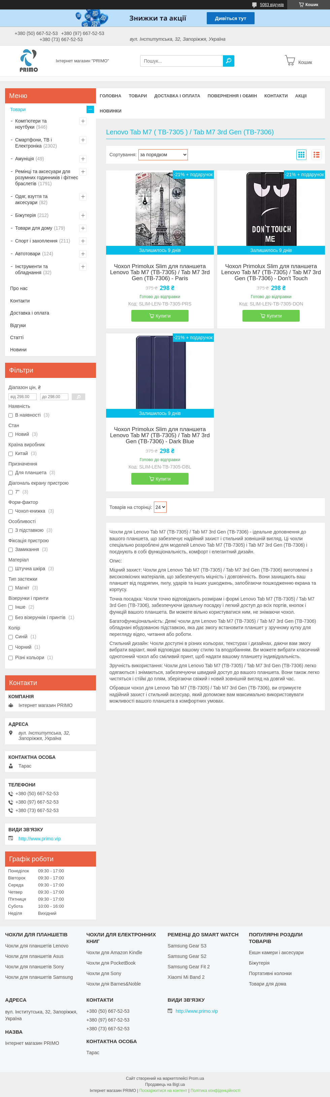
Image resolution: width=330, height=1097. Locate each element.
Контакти (276, 95)
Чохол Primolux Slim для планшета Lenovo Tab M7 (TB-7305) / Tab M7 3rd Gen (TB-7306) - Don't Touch (271, 272)
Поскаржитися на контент (163, 1090)
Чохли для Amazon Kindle (114, 952)
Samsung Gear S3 (187, 945)
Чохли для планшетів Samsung (39, 977)
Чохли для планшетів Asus (34, 956)
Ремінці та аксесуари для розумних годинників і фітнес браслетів (46, 177)
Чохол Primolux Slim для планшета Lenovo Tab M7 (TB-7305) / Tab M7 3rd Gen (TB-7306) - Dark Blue (160, 435)
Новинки (111, 111)
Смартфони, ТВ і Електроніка (33, 143)
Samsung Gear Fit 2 (189, 966)
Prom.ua (196, 1078)
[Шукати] (228, 61)
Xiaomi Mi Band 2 (186, 977)
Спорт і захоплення (36, 241)
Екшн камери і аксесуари (276, 952)
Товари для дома (267, 984)
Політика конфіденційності (215, 1090)
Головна (110, 95)
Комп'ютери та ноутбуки (31, 124)
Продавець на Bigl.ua (165, 1084)
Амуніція (24, 158)
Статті (17, 337)
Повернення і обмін (232, 95)
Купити (163, 316)
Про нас (19, 288)
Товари (138, 95)
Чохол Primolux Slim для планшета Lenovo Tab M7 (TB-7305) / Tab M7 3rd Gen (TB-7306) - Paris (160, 272)
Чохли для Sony (103, 973)
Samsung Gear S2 (187, 956)
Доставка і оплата (177, 95)
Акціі (301, 95)
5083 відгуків (272, 4)
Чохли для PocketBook (110, 963)
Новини (18, 349)
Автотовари (27, 253)
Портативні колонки (270, 973)
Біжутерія (25, 215)
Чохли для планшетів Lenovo (36, 945)
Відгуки (18, 325)
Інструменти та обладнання (31, 269)
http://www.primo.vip (40, 838)
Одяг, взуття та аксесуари (31, 199)
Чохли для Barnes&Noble (113, 984)
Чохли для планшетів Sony (34, 966)
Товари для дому (33, 228)
